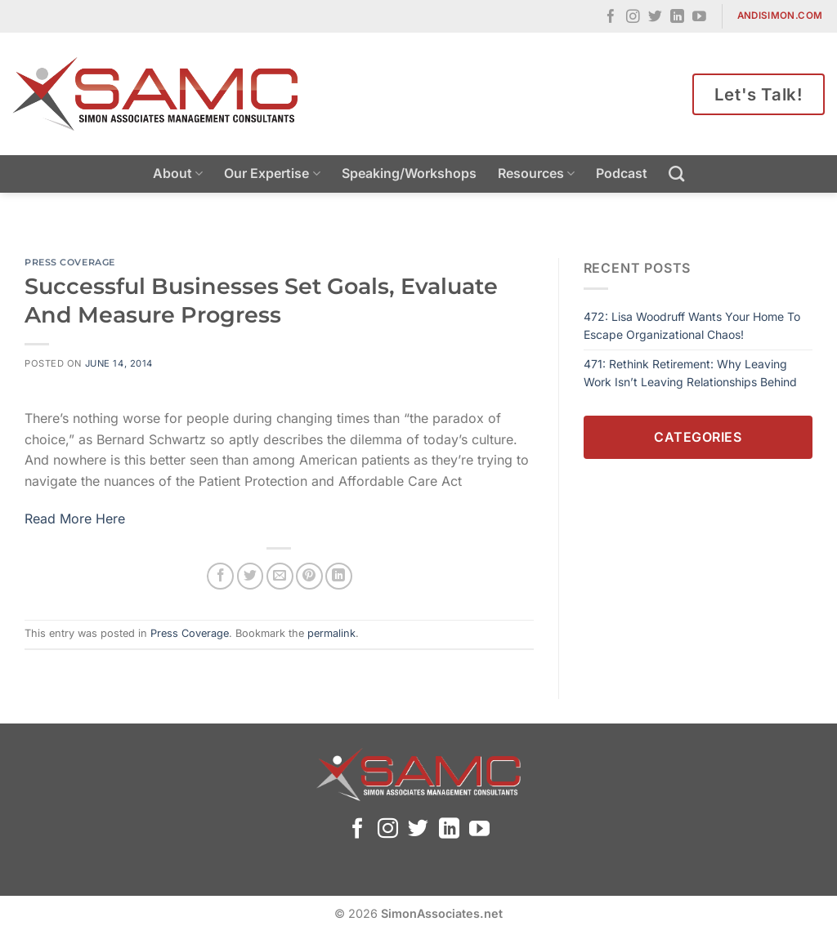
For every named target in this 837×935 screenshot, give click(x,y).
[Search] (676, 173)
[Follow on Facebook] (611, 17)
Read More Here (75, 518)
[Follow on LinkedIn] (677, 17)
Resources (536, 173)
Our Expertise (272, 173)
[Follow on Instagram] (633, 17)
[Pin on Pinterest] (309, 576)
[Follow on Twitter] (655, 17)
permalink (331, 633)
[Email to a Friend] (279, 576)
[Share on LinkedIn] (338, 576)
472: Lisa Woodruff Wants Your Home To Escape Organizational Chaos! (692, 325)
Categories (697, 437)
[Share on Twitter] (250, 576)
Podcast (621, 173)
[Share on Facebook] (220, 576)
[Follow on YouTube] (699, 17)
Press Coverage (70, 262)
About (178, 173)
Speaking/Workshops (409, 173)
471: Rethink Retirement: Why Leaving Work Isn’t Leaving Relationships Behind (690, 373)
